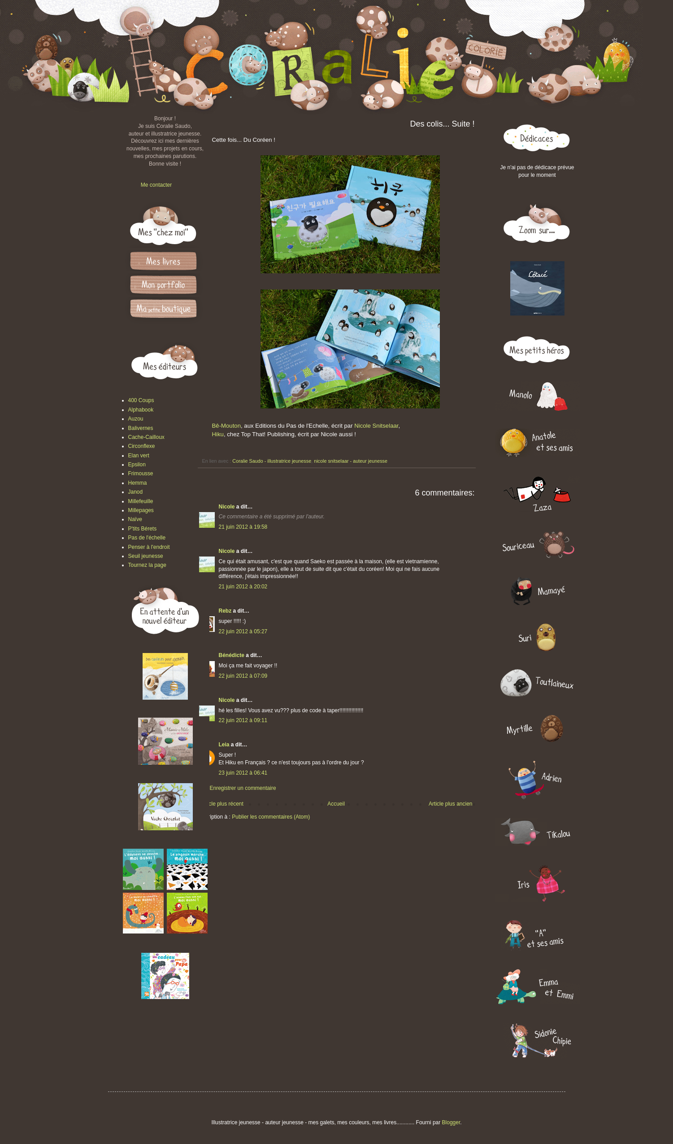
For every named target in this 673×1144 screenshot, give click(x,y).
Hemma (137, 483)
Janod (135, 492)
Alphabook (141, 410)
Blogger (451, 1122)
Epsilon (137, 464)
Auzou (135, 419)
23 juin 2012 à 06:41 (243, 773)
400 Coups (141, 400)
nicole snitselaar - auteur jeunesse (350, 461)
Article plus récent (222, 804)
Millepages (141, 510)
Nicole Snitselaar (376, 425)
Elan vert (138, 455)
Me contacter (156, 185)
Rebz (225, 611)
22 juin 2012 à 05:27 (243, 631)
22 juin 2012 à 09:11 (243, 720)
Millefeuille (140, 501)
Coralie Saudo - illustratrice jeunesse (271, 461)
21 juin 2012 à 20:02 (243, 586)
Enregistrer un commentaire (243, 788)
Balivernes (140, 428)
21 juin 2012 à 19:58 (243, 527)
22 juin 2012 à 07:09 (243, 676)
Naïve (135, 519)
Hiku (218, 434)
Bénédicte (231, 655)
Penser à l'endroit (149, 547)
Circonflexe (141, 446)
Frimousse (140, 473)
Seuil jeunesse (145, 556)
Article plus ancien (450, 804)
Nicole (227, 507)
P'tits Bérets (142, 529)
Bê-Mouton (226, 425)
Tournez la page (147, 565)
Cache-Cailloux (146, 437)
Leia (224, 744)
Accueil (336, 804)
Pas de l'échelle (147, 538)
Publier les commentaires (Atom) (271, 817)
